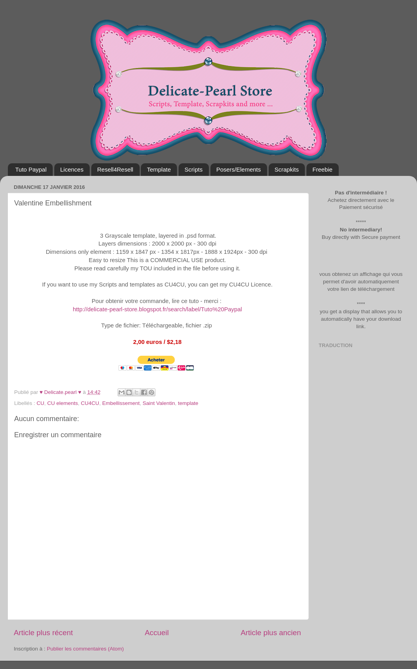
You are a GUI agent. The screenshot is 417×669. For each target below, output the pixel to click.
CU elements (62, 403)
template (188, 403)
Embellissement (121, 403)
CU (40, 403)
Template (159, 169)
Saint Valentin (158, 403)
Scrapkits (287, 169)
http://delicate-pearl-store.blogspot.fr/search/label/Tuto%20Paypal (158, 309)
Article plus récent (43, 632)
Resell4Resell (115, 169)
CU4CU (90, 403)
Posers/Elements (238, 169)
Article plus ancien (271, 632)
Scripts (194, 169)
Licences (71, 169)
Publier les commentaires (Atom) (85, 649)
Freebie (322, 169)
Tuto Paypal (31, 169)
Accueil (157, 632)
